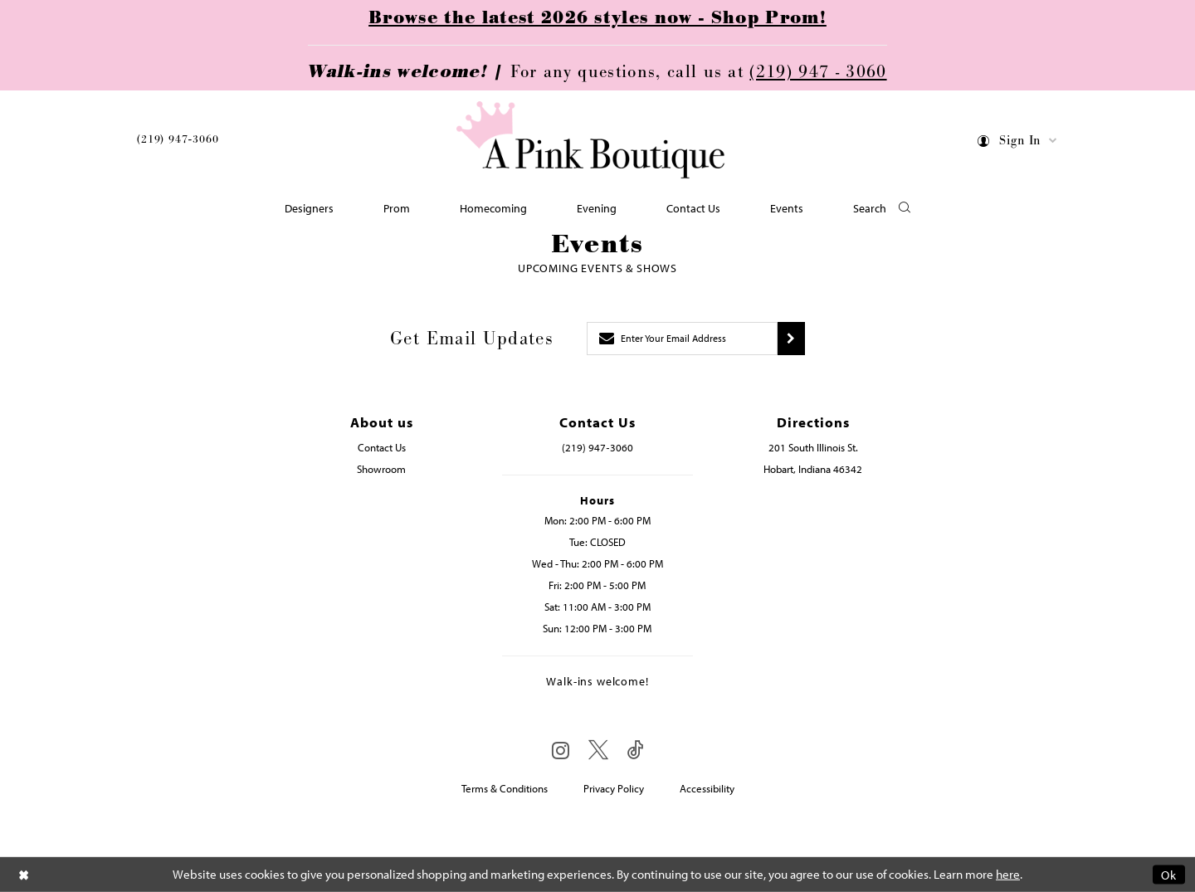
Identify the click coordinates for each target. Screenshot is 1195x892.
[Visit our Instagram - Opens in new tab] (560, 750)
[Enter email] (682, 338)
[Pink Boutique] (591, 141)
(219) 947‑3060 (177, 139)
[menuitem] (177, 142)
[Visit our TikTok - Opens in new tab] (635, 750)
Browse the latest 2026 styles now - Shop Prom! (597, 18)
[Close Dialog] (24, 874)
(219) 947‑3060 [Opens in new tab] (597, 447)
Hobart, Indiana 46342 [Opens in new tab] (812, 468)
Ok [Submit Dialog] (1169, 874)
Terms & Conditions (504, 788)
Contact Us (382, 447)
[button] (1018, 143)
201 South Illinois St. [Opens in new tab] (813, 447)
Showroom (381, 468)
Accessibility (707, 788)
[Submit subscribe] (791, 338)
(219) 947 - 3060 (817, 72)
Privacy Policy (613, 788)
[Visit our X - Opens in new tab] (598, 750)
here (1008, 874)
